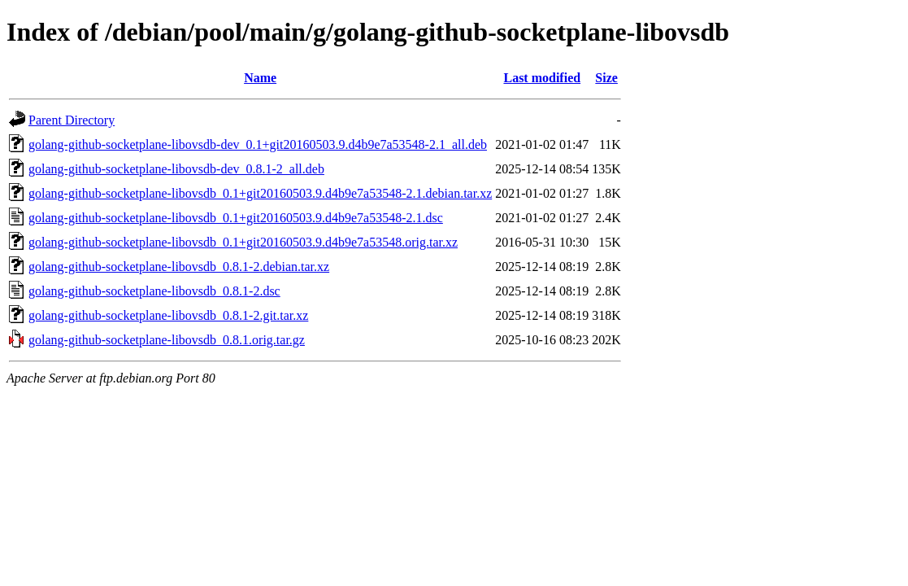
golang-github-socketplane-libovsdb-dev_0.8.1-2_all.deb (176, 169)
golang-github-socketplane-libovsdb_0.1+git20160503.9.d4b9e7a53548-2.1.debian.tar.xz (260, 193)
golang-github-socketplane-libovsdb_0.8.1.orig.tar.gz (166, 340)
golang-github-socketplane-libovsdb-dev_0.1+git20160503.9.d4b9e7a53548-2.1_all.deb (257, 144)
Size (606, 78)
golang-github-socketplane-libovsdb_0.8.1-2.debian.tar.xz (178, 266)
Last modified (541, 78)
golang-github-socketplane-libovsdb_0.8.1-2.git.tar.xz (168, 315)
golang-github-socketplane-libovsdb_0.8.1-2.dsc (154, 291)
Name (260, 78)
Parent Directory (71, 120)
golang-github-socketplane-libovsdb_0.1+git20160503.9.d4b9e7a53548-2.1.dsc (235, 218)
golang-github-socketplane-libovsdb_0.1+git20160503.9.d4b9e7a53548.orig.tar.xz (243, 242)
